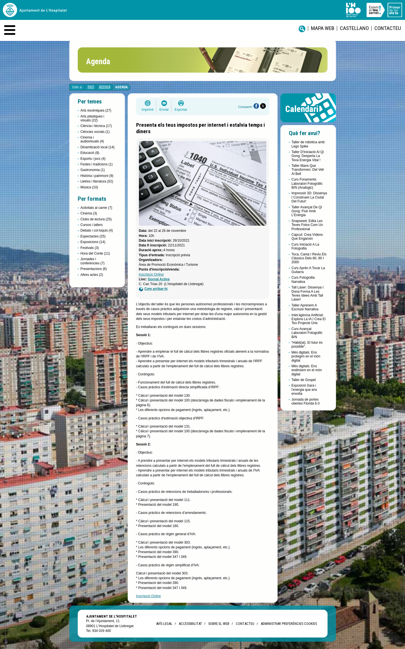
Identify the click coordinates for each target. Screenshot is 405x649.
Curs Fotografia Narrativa (303, 279)
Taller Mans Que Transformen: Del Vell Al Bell (308, 170)
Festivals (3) (90, 248)
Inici (91, 87)
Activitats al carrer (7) (96, 208)
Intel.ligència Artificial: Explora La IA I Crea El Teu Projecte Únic (309, 319)
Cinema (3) (89, 213)
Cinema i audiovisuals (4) (92, 139)
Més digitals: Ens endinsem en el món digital (307, 370)
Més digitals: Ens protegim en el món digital (306, 356)
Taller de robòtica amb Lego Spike (308, 144)
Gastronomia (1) (93, 170)
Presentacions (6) (94, 269)
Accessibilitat (190, 624)
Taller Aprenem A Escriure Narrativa (305, 307)
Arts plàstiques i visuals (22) (92, 118)
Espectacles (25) (93, 236)
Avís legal (164, 624)
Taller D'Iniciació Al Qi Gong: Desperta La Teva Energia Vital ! (308, 156)
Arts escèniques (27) (96, 110)
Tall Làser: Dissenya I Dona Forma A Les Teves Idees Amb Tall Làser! (308, 293)
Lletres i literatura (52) (97, 181)
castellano (354, 28)
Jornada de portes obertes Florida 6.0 (306, 401)
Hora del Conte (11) (95, 253)
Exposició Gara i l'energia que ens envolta (304, 390)
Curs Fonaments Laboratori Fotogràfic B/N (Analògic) (307, 183)
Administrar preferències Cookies (289, 624)
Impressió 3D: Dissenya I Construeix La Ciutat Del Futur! (309, 197)
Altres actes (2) (92, 275)
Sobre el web (218, 624)
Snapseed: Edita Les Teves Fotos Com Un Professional (307, 225)
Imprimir (148, 110)
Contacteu (387, 28)
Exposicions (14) (93, 242)
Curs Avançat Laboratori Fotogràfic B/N (307, 333)
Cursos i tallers (92, 225)
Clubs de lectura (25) (96, 219)
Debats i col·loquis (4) (97, 230)
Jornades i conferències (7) (93, 261)
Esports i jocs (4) (93, 159)
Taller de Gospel (304, 380)
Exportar (181, 110)
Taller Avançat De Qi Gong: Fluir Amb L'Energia (307, 211)
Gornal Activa (159, 279)
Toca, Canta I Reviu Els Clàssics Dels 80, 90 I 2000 (309, 258)
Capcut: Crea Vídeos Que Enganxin (307, 237)
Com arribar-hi (153, 289)
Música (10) (89, 187)
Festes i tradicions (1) (97, 164)
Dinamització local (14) (98, 147)
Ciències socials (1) (95, 132)
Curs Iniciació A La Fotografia (305, 246)
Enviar (164, 110)
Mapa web (322, 28)
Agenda (104, 87)
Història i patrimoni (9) (97, 176)
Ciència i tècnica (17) (96, 126)
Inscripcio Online (151, 274)
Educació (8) (90, 153)
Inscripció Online (148, 596)
